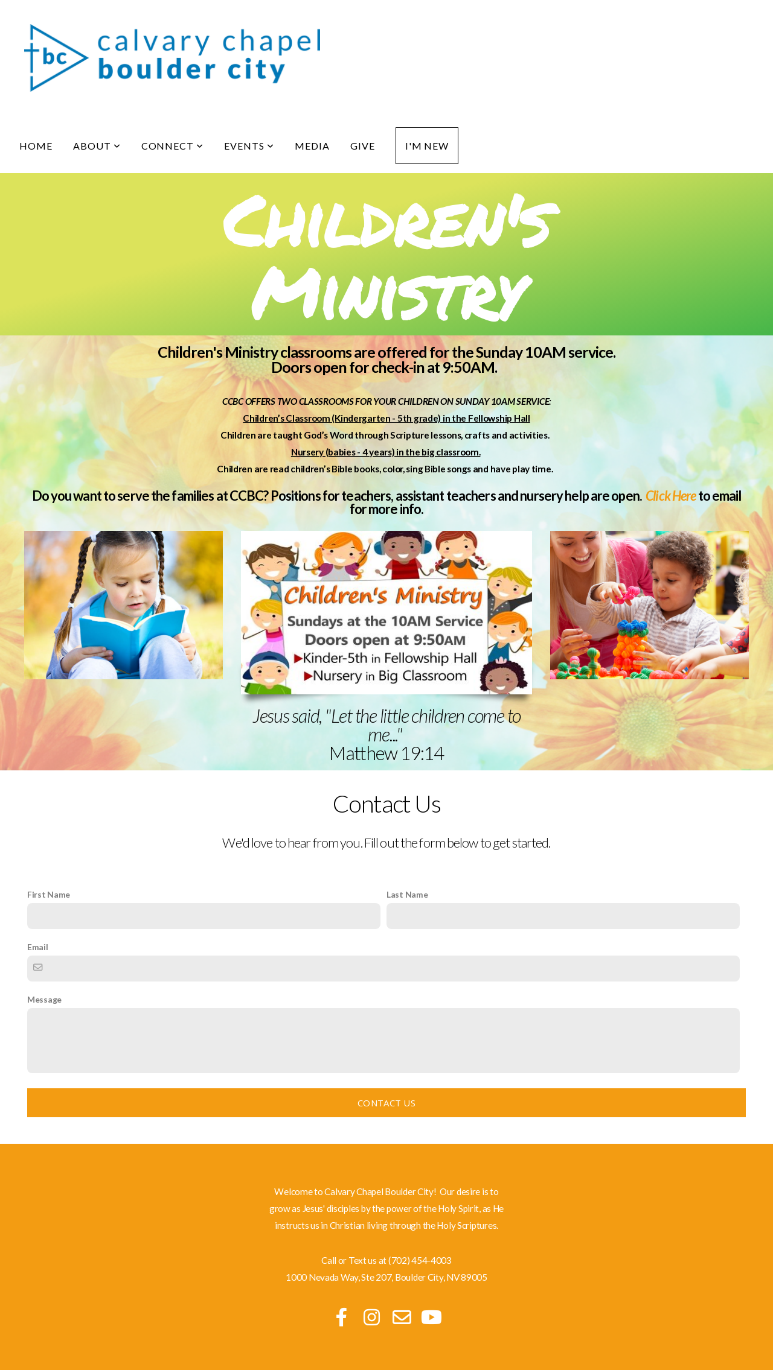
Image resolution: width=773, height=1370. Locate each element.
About (97, 145)
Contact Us (386, 1103)
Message (44, 999)
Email (37, 947)
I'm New (427, 145)
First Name (48, 894)
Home (36, 145)
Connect (172, 145)
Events (249, 145)
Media (312, 145)
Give (362, 145)
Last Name (407, 894)
